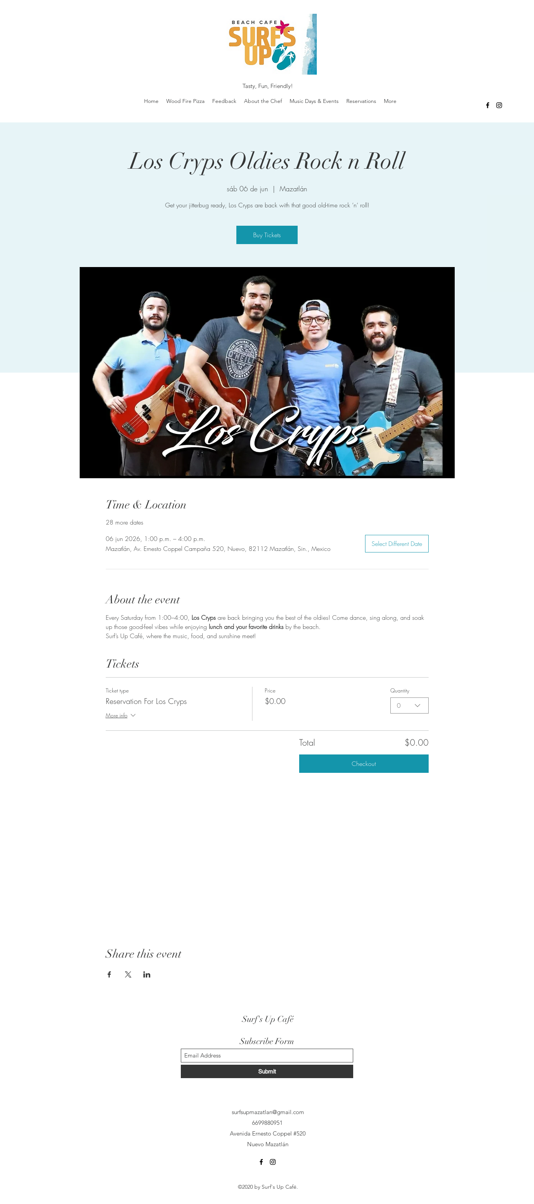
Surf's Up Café (267, 1019)
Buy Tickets (267, 235)
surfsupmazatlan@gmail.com (268, 1112)
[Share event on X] (128, 974)
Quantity (399, 690)
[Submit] (267, 1071)
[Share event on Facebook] (109, 974)
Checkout (364, 763)
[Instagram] (499, 105)
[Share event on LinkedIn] (147, 974)
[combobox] (409, 705)
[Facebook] (487, 105)
